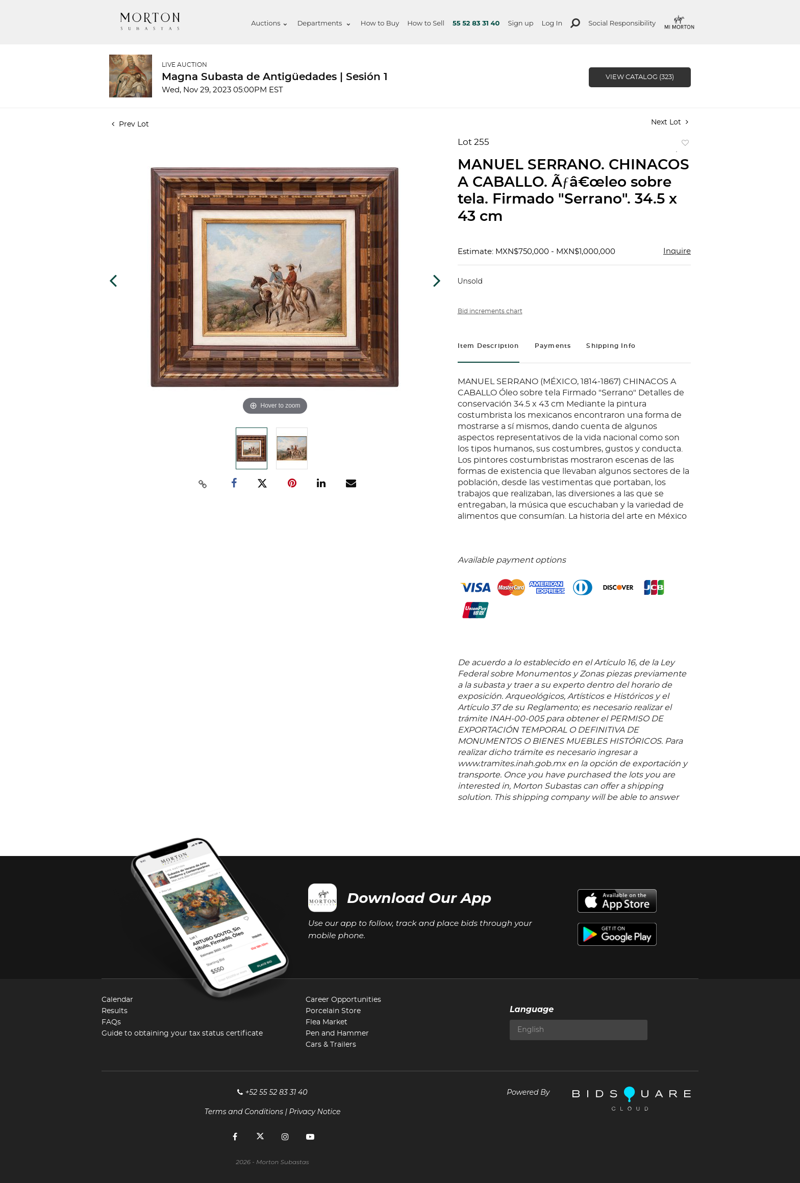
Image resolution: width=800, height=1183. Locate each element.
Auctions (268, 23)
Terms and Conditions (244, 1111)
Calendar (117, 999)
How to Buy (380, 23)
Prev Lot (130, 124)
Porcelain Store (333, 1011)
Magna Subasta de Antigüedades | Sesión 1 (275, 77)
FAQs (111, 1022)
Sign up (520, 23)
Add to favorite (683, 145)
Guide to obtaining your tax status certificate (182, 1033)
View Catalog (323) (640, 77)
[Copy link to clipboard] (203, 483)
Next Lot (669, 122)
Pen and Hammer (337, 1033)
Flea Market (326, 1022)
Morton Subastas (150, 21)
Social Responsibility (622, 23)
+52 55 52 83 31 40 (272, 1092)
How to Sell (425, 23)
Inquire (677, 251)
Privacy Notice (315, 1111)
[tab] (488, 347)
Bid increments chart (490, 311)
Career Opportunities (343, 999)
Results (115, 1011)
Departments (323, 23)
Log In (552, 23)
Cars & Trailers (331, 1044)
